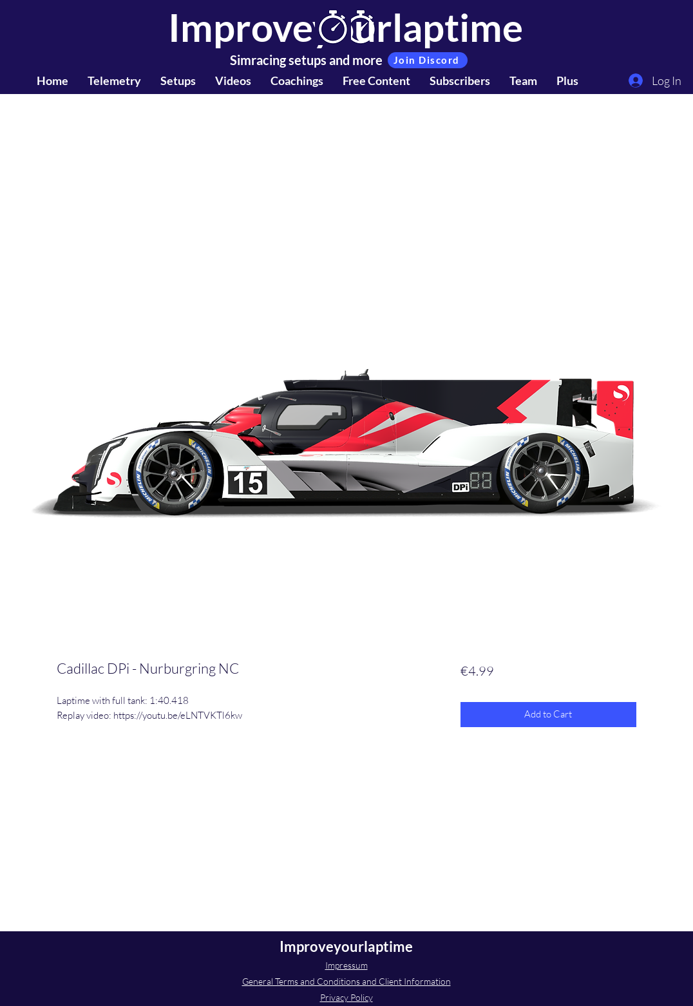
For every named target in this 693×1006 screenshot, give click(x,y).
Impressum (346, 965)
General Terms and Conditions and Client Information (346, 981)
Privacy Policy (346, 997)
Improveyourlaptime (346, 946)
